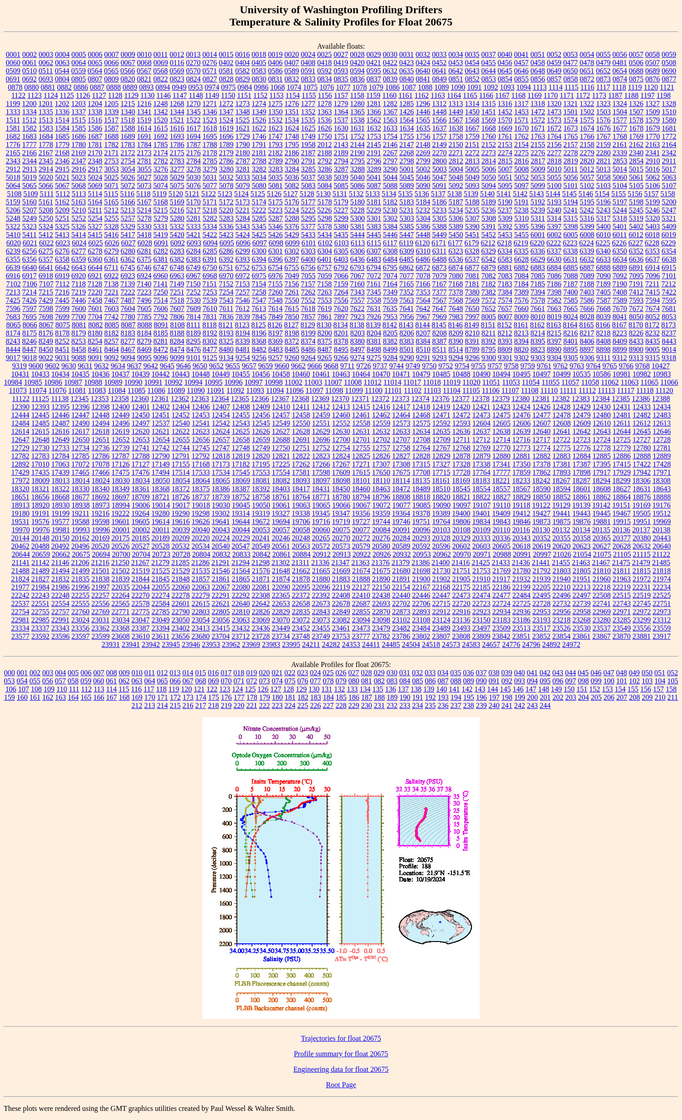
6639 (13, 267)
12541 (201, 423)
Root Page (341, 1085)
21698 (421, 571)
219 (226, 705)
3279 (210, 169)
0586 (275, 71)
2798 (407, 161)
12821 (281, 456)
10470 (381, 374)
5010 (554, 169)
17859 (522, 472)
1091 (474, 87)
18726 (181, 497)
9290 (407, 357)
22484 (522, 595)
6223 (570, 243)
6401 (325, 259)
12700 (341, 439)
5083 (308, 185)
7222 (128, 292)
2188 (325, 153)
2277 (554, 153)
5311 (538, 218)
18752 (241, 497)
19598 (101, 521)
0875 (636, 79)
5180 (357, 202)
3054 (128, 169)
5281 (193, 218)
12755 (361, 448)
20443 (662, 538)
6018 (652, 235)
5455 (521, 235)
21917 (501, 579)
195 (468, 697)
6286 (226, 251)
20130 (541, 530)
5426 (275, 235)
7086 (554, 276)
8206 (407, 333)
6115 (374, 243)
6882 (521, 267)
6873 (439, 267)
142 (467, 689)
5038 (325, 177)
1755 (407, 136)
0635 (406, 71)
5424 (243, 235)
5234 (455, 210)
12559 (381, 423)
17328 (461, 464)
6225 (602, 243)
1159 (373, 95)
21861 (221, 579)
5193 (554, 202)
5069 (95, 185)
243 (532, 705)
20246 (281, 538)
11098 (334, 390)
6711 (111, 267)
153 (607, 689)
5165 (111, 202)
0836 (357, 79)
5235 (472, 210)
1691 (144, 136)
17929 (622, 472)
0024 (308, 54)
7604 (128, 308)
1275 (275, 103)
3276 (161, 169)
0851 (456, 79)
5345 (259, 226)
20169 (101, 538)
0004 (62, 54)
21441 (541, 562)
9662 (298, 366)
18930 (60, 505)
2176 (193, 153)
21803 (562, 571)
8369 (275, 341)
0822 (161, 79)
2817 (538, 161)
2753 (111, 161)
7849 (275, 317)
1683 (29, 136)
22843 (321, 612)
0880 (31, 87)
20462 (20, 546)
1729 (243, 136)
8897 (586, 349)
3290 (390, 169)
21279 (160, 562)
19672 (261, 521)
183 (315, 697)
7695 (29, 317)
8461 (95, 349)
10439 (141, 374)
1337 (79, 112)
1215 (127, 103)
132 (339, 689)
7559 (390, 300)
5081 (275, 185)
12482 (642, 415)
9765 (609, 366)
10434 (60, 374)
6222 (553, 243)
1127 (99, 95)
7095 (636, 276)
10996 (233, 382)
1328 (668, 103)
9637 (134, 366)
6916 (13, 276)
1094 (523, 87)
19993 (81, 530)
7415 (653, 292)
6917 (29, 276)
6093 (194, 243)
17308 (401, 464)
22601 (181, 603)
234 (417, 705)
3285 (308, 169)
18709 (141, 497)
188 (379, 697)
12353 (100, 398)
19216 (100, 513)
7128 (94, 284)
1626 (325, 128)
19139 (581, 505)
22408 (341, 595)
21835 (81, 579)
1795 (292, 144)
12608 (562, 423)
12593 (461, 423)
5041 (374, 177)
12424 (521, 407)
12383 (581, 398)
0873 (603, 79)
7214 (29, 292)
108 (36, 689)
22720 (461, 603)
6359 (79, 259)
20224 (221, 538)
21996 (81, 587)
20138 (661, 530)
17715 (441, 472)
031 (404, 673)
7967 (423, 317)
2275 (521, 153)
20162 (81, 538)
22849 (341, 612)
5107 (669, 185)
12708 (421, 439)
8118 (209, 325)
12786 (101, 456)
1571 (521, 120)
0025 (324, 54)
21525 (161, 571)
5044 (390, 177)
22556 (101, 603)
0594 (357, 71)
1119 (635, 87)
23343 (60, 628)
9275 (374, 357)
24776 (511, 644)
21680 (401, 571)
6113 (358, 243)
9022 (46, 357)
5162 (62, 202)
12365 (240, 398)
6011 (620, 235)
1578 (636, 120)
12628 (301, 431)
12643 (602, 431)
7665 (570, 308)
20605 (501, 546)
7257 (243, 292)
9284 (390, 357)
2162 (636, 144)
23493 (461, 628)
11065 (649, 382)
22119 (341, 587)
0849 (439, 79)
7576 (521, 300)
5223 (275, 210)
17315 (421, 464)
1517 (111, 120)
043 (557, 673)
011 (149, 673)
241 (507, 705)
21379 (400, 562)
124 (237, 689)
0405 (258, 62)
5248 (13, 218)
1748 (292, 136)
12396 (81, 407)
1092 (490, 87)
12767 (441, 448)
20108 (461, 530)
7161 (373, 284)
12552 (341, 423)
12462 (381, 415)
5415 (95, 235)
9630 (69, 366)
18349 (121, 489)
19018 (201, 505)
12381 (541, 398)
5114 (95, 194)
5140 (487, 194)
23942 (151, 644)
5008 (521, 169)
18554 (481, 489)
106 (10, 689)
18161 (441, 480)
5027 (144, 177)
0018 (258, 54)
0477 (570, 62)
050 (646, 673)
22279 (201, 595)
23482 (401, 628)
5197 (620, 202)
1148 (196, 95)
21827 (40, 579)
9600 (36, 366)
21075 (602, 554)
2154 (521, 144)
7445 (62, 300)
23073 (321, 620)
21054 (582, 554)
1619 (226, 128)
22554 (60, 603)
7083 (505, 276)
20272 (361, 538)
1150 (228, 95)
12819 (241, 456)
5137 (438, 194)
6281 (144, 251)
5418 (144, 235)
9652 (216, 366)
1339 (111, 112)
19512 (661, 513)
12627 (281, 431)
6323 (455, 251)
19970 (20, 530)
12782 (20, 456)
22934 (501, 612)
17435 (40, 472)
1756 (423, 136)
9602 (52, 366)
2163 (653, 144)
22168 (441, 587)
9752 (445, 366)
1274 (258, 103)
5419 (161, 235)
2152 (489, 144)
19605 (141, 521)
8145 (439, 325)
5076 (193, 185)
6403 (341, 259)
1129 (131, 95)
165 (86, 697)
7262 (308, 292)
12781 (662, 448)
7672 (636, 308)
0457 (521, 62)
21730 (441, 571)
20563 (301, 546)
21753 (481, 571)
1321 (570, 103)
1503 (603, 112)
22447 (441, 595)
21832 (60, 579)
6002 (554, 235)
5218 (209, 210)
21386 (420, 562)
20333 (481, 538)
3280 (226, 169)
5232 (422, 210)
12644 (622, 431)
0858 (571, 79)
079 (341, 681)
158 (671, 689)
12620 (141, 431)
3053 (111, 169)
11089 (176, 390)
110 (61, 689)
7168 (455, 284)
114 (111, 689)
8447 (29, 349)
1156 (325, 95)
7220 (95, 292)
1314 (472, 103)
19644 (241, 521)
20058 (301, 530)
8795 (488, 349)
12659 (261, 439)
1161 (405, 95)
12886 (622, 456)
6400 (308, 259)
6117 (390, 243)
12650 (81, 439)
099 (596, 681)
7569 (472, 300)
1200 (29, 103)
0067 (128, 62)
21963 (622, 579)
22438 (381, 595)
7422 (669, 292)
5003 (439, 169)
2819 (571, 161)
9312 (619, 357)
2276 (538, 153)
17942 (642, 472)
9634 (118, 366)
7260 (275, 292)
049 (634, 673)
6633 (603, 259)
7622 (357, 308)
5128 (307, 194)
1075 (310, 87)
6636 (636, 259)
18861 (582, 497)
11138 (60, 398)
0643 (472, 71)
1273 (242, 103)
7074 (390, 276)
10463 (341, 374)
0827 (210, 79)
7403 (587, 292)
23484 (421, 628)
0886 (80, 87)
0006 (95, 54)
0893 (146, 87)
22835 (301, 612)
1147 (180, 95)
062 (124, 681)
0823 (177, 79)
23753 (341, 636)
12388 (661, 398)
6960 (161, 276)
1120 (651, 87)
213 (149, 705)
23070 (281, 620)
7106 (29, 284)
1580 (668, 120)
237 (456, 705)
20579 (361, 546)
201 (545, 697)
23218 (562, 620)
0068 (144, 62)
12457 (281, 415)
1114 (556, 87)
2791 (308, 161)
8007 (505, 317)
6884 (554, 267)
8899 (619, 349)
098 (583, 681)
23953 (211, 644)
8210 (472, 333)
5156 (635, 194)
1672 (554, 128)
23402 (181, 628)
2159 (603, 144)
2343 (13, 161)
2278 (571, 153)
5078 (226, 185)
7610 (210, 308)
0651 (586, 71)
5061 (636, 177)
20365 (602, 538)
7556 (341, 300)
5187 (456, 202)
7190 (619, 284)
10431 (20, 374)
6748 (176, 267)
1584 (62, 128)
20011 (160, 530)
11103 (432, 390)
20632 (642, 546)
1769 (636, 136)
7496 (144, 300)
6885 (570, 267)
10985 (33, 382)
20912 (322, 554)
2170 (95, 153)
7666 (586, 308)
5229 (373, 210)
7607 (177, 308)
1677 (620, 128)
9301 (505, 357)
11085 (136, 390)
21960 (602, 579)
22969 (602, 612)
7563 (407, 300)
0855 (521, 79)
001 (22, 673)
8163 (554, 325)
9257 (275, 357)
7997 (472, 317)
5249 (29, 218)
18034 (141, 480)
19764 (441, 521)
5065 (29, 185)
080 (354, 681)
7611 (226, 308)
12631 (361, 431)
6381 (161, 259)
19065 (321, 505)
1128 (115, 95)
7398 (554, 292)
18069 (241, 480)
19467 (621, 513)
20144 (20, 538)
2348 (95, 161)
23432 (241, 628)
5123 (225, 194)
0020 (291, 54)
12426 (541, 407)
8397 (554, 341)
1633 (390, 128)
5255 (111, 218)
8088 (144, 325)
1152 (260, 95)
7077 (407, 276)
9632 (101, 366)
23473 (361, 628)
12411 (301, 407)
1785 (161, 144)
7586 (587, 300)
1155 (309, 95)
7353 (423, 292)
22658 (301, 603)
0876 (653, 79)
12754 (341, 448)
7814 (193, 317)
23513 (522, 628)
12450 (141, 415)
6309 (407, 251)
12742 (161, 448)
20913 (342, 554)
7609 (193, 308)
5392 (505, 226)
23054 (201, 620)
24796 (531, 644)
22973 (662, 612)
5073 (144, 185)
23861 (581, 636)
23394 (161, 628)
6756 (308, 267)
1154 (293, 95)
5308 (489, 218)
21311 (300, 562)
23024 (81, 620)
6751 (226, 267)
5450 (456, 235)
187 (366, 697)
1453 (521, 112)
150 (569, 689)
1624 (292, 128)
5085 (341, 185)
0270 (193, 62)
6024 (79, 243)
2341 (653, 153)
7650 (472, 308)
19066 (341, 505)
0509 (13, 71)
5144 (553, 194)
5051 (505, 177)
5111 (47, 194)
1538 (357, 120)
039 (506, 673)
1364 (341, 112)
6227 (635, 243)
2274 (505, 153)
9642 (151, 366)
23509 (501, 628)
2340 (636, 153)
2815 (505, 161)
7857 (308, 317)
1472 (538, 112)
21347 (340, 562)
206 (609, 697)
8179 (79, 333)
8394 (521, 341)
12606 (522, 423)
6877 (472, 267)
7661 (537, 308)
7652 (488, 308)
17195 (261, 464)
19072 (381, 505)
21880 (321, 579)
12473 (481, 415)
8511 (439, 349)
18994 (121, 505)
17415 (622, 464)
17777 (501, 472)
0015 (226, 54)
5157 (651, 194)
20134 (581, 530)
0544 (62, 71)
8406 (587, 341)
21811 (622, 571)
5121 (192, 194)
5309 (505, 218)
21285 (180, 562)
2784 (193, 161)
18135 (421, 480)
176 (226, 697)
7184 (521, 284)
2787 (243, 161)
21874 (281, 579)
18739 (221, 497)
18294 (601, 480)
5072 (128, 185)
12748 (241, 448)
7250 (161, 292)
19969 (662, 521)
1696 (226, 136)
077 (315, 681)
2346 (62, 161)
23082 (341, 620)
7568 (456, 300)
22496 (562, 595)
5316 (586, 218)
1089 (441, 87)
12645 (642, 431)
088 (456, 681)
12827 (401, 456)
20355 (562, 538)
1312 (439, 103)
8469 (144, 349)
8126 (275, 325)
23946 (191, 644)
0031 (406, 54)
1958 (308, 144)
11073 (17, 390)
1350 (275, 112)
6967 (193, 276)
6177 (455, 243)
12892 (20, 464)
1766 (587, 136)
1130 (147, 95)
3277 (177, 169)
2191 (374, 153)
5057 (587, 177)
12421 (481, 407)
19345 (321, 513)
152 (594, 689)
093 (519, 681)
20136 (621, 530)
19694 (281, 521)
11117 (625, 390)
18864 (622, 497)
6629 (538, 259)
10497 (542, 374)
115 (123, 689)
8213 (521, 333)
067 (188, 681)
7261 (292, 292)
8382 (390, 341)
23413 (201, 628)
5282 (210, 218)
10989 (113, 382)
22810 (241, 612)
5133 (372, 194)
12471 (441, 415)
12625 (241, 431)
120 (186, 689)
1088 (425, 87)
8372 (292, 341)
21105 (622, 554)
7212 (668, 284)
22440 (401, 595)
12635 (441, 431)
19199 (60, 513)
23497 (481, 628)
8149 (472, 325)
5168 (161, 202)
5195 (587, 202)
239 (481, 705)
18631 (642, 489)
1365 (357, 112)
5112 (63, 194)
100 (609, 681)
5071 (111, 185)
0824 (193, 79)
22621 (221, 603)
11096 (294, 390)
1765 (571, 136)
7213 (13, 292)
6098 (276, 243)
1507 (636, 112)
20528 (161, 546)
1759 (472, 136)
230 (366, 705)
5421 (193, 235)
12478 (562, 415)
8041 (620, 317)
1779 (62, 144)
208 (634, 697)
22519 (642, 595)
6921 (95, 276)
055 (35, 681)
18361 (141, 489)
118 (161, 689)
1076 (326, 87)
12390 (20, 407)
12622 (181, 431)
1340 (128, 112)
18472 (401, 489)
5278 (144, 218)
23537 (602, 628)
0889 (130, 87)
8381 (374, 341)
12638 (501, 431)
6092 (177, 243)
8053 (669, 317)
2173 (144, 153)
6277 (79, 251)
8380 (357, 341)
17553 (261, 472)
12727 (641, 439)
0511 (46, 71)
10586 (602, 374)
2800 (439, 161)
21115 (642, 554)
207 (621, 697)
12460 (341, 415)
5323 (29, 226)
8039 (603, 317)
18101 (361, 480)
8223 (619, 333)
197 (494, 697)
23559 (662, 628)
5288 (292, 218)
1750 (325, 136)
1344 (177, 112)
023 (302, 673)
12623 (201, 431)
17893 (562, 472)
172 (175, 697)
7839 (243, 317)
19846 (522, 521)
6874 (455, 267)
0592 (324, 71)
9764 (593, 366)
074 (277, 681)
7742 (111, 317)
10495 (522, 374)
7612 (242, 308)
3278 (193, 169)
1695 (210, 136)
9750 (429, 366)
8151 (488, 325)
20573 (341, 546)
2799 (423, 161)
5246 (652, 210)
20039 (181, 530)
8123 (242, 325)
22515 (622, 595)
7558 (374, 300)
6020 (13, 243)
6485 (407, 259)
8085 (111, 325)
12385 (621, 398)
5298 (325, 218)
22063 (201, 587)
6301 (275, 251)
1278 (324, 103)
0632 (390, 71)
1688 (111, 136)
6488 (439, 259)
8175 (29, 333)
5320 (652, 218)
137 (403, 689)
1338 (95, 112)
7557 (357, 300)
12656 (201, 439)
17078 (101, 464)
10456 (261, 374)
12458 (301, 415)
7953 (390, 317)
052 (672, 673)
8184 (144, 333)
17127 (141, 464)
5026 (128, 177)
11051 (491, 382)
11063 (629, 382)
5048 (456, 177)
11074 (37, 390)
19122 (541, 505)
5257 (128, 218)
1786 (177, 144)
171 (162, 697)
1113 (540, 87)
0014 (209, 54)
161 (35, 697)
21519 (141, 571)
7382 (489, 292)
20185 (141, 538)
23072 (301, 620)
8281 (161, 341)
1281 (373, 103)
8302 (210, 341)
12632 (381, 431)
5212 (111, 210)
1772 (669, 136)
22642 (261, 603)
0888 (113, 87)
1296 (422, 103)
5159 (13, 202)
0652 (603, 71)
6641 (46, 267)
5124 (241, 194)
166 (98, 697)
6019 (668, 235)
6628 (521, 259)
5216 (176, 210)
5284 (243, 218)
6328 (472, 251)
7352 (407, 292)
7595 (669, 300)
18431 (321, 489)
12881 (522, 456)
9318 (668, 357)
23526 (562, 628)
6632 (587, 259)
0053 (570, 54)
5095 (505, 185)
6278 (95, 251)
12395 (60, 407)
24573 (451, 644)
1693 (177, 136)
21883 (341, 579)
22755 (40, 612)
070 (226, 681)
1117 (603, 87)
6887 (586, 267)
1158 (357, 95)
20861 (281, 554)
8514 (455, 349)
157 (658, 689)
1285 (406, 103)
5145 (569, 194)
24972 (571, 644)
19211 (80, 513)
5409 (669, 226)
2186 (292, 153)
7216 (62, 292)
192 (430, 697)
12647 (20, 439)
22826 (261, 612)
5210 (79, 210)
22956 (562, 612)
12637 (481, 431)
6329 (488, 251)
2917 (95, 169)
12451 (161, 415)
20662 (61, 554)
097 (570, 681)
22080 (241, 587)
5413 (62, 235)
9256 (259, 357)
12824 (341, 456)
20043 (221, 530)
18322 (60, 489)
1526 (258, 120)
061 (111, 681)
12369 (320, 398)
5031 (210, 177)
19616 (181, 521)
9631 (85, 366)
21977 (20, 587)
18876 (642, 497)
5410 (13, 235)
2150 (456, 144)
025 (328, 673)
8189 (193, 333)
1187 (615, 95)
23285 (622, 620)
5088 (390, 185)
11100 (374, 390)
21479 (641, 562)
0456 (504, 62)
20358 (582, 538)
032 (417, 673)
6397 (292, 259)
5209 (62, 210)
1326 (636, 103)
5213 (127, 210)
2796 (374, 161)
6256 (29, 251)
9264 (308, 357)
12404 (181, 407)
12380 (521, 398)
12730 (40, 448)
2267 (390, 153)
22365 (281, 595)
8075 (62, 325)
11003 (313, 382)
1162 (422, 95)
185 (341, 697)
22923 (481, 612)
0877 (669, 79)
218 (213, 705)
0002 (29, 54)
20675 (81, 554)
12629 (321, 431)
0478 (586, 62)
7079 (439, 276)
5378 (325, 226)
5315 (570, 218)
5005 (472, 169)
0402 (226, 62)
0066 (111, 62)
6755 (291, 267)
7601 (95, 308)
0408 (308, 62)
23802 (421, 636)
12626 (261, 431)
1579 (652, 120)
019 (251, 673)
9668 (331, 366)
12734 (81, 448)
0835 (341, 79)
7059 (325, 276)
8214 (537, 333)
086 (430, 681)
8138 (357, 325)
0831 (275, 79)
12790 (161, 456)
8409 (620, 341)
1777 (29, 144)
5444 (357, 235)
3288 (357, 169)
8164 (570, 325)
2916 (79, 169)
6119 (406, 243)
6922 (111, 276)
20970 (462, 554)
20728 (181, 554)
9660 (282, 366)
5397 (554, 226)
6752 (242, 267)
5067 (62, 185)
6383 (193, 259)
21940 (562, 579)
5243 (603, 210)
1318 (537, 103)
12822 (301, 456)
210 (660, 697)
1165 (470, 95)
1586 (95, 128)
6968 (210, 276)
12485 (40, 423)
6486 (423, 259)
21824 (20, 579)
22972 (642, 612)
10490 (481, 374)
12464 (401, 415)
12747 (221, 448)
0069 (161, 62)
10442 (161, 374)
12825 (361, 456)
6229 (668, 243)
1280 (357, 103)
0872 (587, 79)
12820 (261, 456)
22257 (101, 595)
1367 (390, 112)
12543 (241, 423)
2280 (603, 153)
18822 (481, 497)
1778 (46, 144)
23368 (121, 628)
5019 (29, 177)
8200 (325, 333)
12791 (181, 456)
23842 (501, 636)
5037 (308, 177)
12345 (80, 398)
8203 (357, 333)
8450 (46, 349)
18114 (401, 480)
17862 (542, 472)
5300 (357, 218)
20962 (442, 554)
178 (251, 697)
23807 (441, 636)
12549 (281, 423)
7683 (13, 317)
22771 (121, 612)
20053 (261, 530)
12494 (101, 423)
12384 (601, 398)
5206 (13, 210)
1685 (62, 136)
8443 (669, 341)
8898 (603, 349)
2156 (554, 144)
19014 (161, 505)
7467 (111, 300)
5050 (489, 177)
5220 (226, 210)
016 (213, 673)
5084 (325, 185)
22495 (542, 595)
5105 (636, 185)
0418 (324, 62)
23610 (141, 636)
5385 (407, 226)
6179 (471, 243)
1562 (373, 120)
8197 (275, 333)
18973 (101, 505)
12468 (421, 415)
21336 (320, 562)
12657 (221, 439)
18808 (401, 497)
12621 (161, 431)
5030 (193, 177)
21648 (281, 571)
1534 (291, 120)
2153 (505, 144)
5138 (454, 194)
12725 (621, 439)
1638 (456, 128)
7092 (620, 276)
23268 (582, 620)
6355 (13, 259)
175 (213, 697)
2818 (554, 161)
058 (73, 681)
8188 (177, 333)
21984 (40, 587)
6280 (128, 251)
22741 (602, 603)
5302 (390, 218)
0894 (162, 87)
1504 (620, 112)
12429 (581, 407)
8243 (13, 341)
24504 (411, 644)
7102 (13, 284)
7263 (325, 292)
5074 (161, 185)
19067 (361, 505)
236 (443, 705)
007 (98, 673)
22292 (241, 595)
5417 (128, 235)
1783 (128, 144)
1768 (620, 136)
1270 (193, 103)
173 (188, 697)
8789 (472, 349)
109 (49, 689)
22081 (261, 587)
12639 (522, 431)
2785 (210, 161)
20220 (201, 538)
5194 (571, 202)
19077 (401, 505)
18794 (361, 497)
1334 (29, 112)
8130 (324, 325)
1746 (259, 136)
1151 (244, 95)
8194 (243, 333)
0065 (95, 62)
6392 (226, 259)
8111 (193, 325)
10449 (221, 374)
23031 (101, 620)
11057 (570, 382)
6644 (95, 267)
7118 (79, 284)
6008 (587, 235)
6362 (128, 259)
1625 (308, 128)
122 (211, 689)
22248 (60, 595)
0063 (62, 62)
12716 (521, 439)
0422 (390, 62)
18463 (381, 489)
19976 (40, 530)
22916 (461, 612)
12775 (562, 448)
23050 (181, 620)
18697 (121, 497)
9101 (193, 357)
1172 (583, 95)
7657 (504, 308)
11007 (333, 382)
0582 (242, 71)
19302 (220, 513)
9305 (571, 357)
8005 (489, 317)
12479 (582, 415)
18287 (581, 480)
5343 (243, 226)
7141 (160, 284)
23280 (602, 620)
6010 (603, 235)
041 (532, 673)
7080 (456, 276)
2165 (13, 153)
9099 (177, 357)
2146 (390, 144)
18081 (261, 480)
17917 (602, 472)
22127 (361, 587)
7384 (505, 292)
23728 (260, 636)
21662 (301, 571)
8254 (95, 341)
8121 (226, 325)
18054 (181, 480)
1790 (243, 144)
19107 (481, 505)
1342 (161, 112)
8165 (586, 325)
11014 (392, 382)
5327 (95, 226)
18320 (20, 489)
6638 (669, 259)
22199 (521, 587)
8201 (341, 333)
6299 (243, 251)
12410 (281, 407)
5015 (636, 169)
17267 (341, 464)
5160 (29, 202)
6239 (13, 251)
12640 (542, 431)
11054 (530, 382)
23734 (281, 636)
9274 (357, 357)
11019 (452, 382)
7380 (472, 292)
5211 (95, 210)
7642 (422, 308)
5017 (668, 169)
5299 (341, 218)
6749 (193, 267)
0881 (48, 87)
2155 (538, 144)
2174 (161, 153)
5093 (472, 185)
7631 (373, 308)
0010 (144, 54)
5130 (323, 194)
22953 (542, 612)
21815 (641, 571)
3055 (144, 169)
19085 (421, 505)
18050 (161, 480)
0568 (160, 71)
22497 (582, 595)
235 (430, 705)
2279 (587, 153)
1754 (390, 136)
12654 (161, 439)
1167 (502, 95)
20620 (562, 546)
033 (430, 673)
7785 (144, 317)
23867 (601, 636)
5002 (423, 169)
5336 (226, 226)
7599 (62, 308)
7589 (620, 300)
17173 (221, 464)
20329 (461, 538)
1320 (554, 103)
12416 (381, 407)
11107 (510, 390)
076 (302, 681)
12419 (441, 407)
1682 (13, 136)
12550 (301, 423)
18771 (321, 497)
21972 (642, 579)
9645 (167, 366)
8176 (46, 333)
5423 (226, 235)
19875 (562, 521)
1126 (83, 95)
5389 (456, 226)
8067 (46, 325)
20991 (522, 554)
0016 (242, 54)
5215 (160, 210)
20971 (482, 554)
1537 (340, 120)
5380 (341, 226)
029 (379, 673)
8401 (571, 341)
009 (124, 673)
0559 (78, 71)
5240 (554, 210)
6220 (537, 243)
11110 (549, 390)
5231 (406, 210)
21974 (662, 579)
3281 (243, 169)
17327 (441, 464)
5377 (308, 226)
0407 (291, 62)
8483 (275, 349)
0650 (570, 71)
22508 (602, 595)
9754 (462, 366)
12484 (20, 423)
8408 (603, 341)
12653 (141, 439)
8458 (79, 349)
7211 (652, 284)
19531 (20, 521)
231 (379, 705)
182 (302, 697)
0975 (228, 87)
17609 (341, 472)
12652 (121, 439)
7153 (242, 284)
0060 (13, 62)
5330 (144, 226)
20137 (641, 530)
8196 (259, 333)
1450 (472, 112)
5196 (603, 202)
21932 (522, 579)
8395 (538, 341)
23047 (141, 620)
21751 (461, 571)
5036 (292, 177)
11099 (354, 390)
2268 (407, 153)
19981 (60, 530)
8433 (636, 341)
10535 (582, 374)
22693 (381, 603)
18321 (40, 489)
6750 (209, 267)
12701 (361, 439)
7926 (374, 317)
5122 (208, 194)
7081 (472, 276)
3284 (292, 169)
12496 (121, 423)
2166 (29, 153)
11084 (116, 390)
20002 (141, 530)
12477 (542, 415)
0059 (668, 54)
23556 (642, 628)
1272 (226, 103)
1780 (79, 144)
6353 (652, 251)
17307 (381, 464)
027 (353, 673)
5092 (456, 185)
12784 (60, 456)
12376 (440, 398)
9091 (95, 357)
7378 (456, 292)
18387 (241, 489)
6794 (373, 267)
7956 (407, 317)
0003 (46, 54)
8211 (489, 333)
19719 (341, 521)
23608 (121, 636)
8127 (291, 325)
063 (137, 681)
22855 (361, 612)
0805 (79, 79)
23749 (321, 636)
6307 (374, 251)
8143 (406, 325)
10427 (660, 366)
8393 (505, 341)
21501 (101, 571)
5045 (407, 177)
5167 (144, 202)
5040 (357, 177)
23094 (361, 620)
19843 (501, 521)
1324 (619, 103)
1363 (325, 112)
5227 (340, 210)
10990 (133, 382)
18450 (341, 489)
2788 (259, 161)
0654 (619, 71)
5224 (291, 210)
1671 (538, 128)
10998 (273, 382)
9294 (456, 357)
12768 (461, 448)
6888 (603, 267)
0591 (308, 71)
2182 (275, 153)
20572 (321, 546)
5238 (521, 210)
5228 (357, 210)
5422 (210, 235)
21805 (582, 571)
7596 (13, 308)
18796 (381, 497)
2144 (357, 144)
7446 (79, 300)
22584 (161, 603)
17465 (81, 472)
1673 (571, 128)
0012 (176, 54)
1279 (340, 103)
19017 (181, 505)
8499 (390, 349)
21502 (121, 571)
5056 (571, 177)
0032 (422, 54)
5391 (489, 226)
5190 (505, 202)
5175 (275, 202)
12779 (622, 448)
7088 (571, 276)
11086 (156, 390)
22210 (561, 587)
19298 (200, 513)
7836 (226, 317)
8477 (210, 349)
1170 (551, 95)
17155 (181, 464)
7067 (357, 276)
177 (239, 697)
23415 (221, 628)
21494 (60, 571)
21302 (281, 562)
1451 (489, 112)
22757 (60, 612)
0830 (259, 79)
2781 (144, 161)
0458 (537, 62)
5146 (586, 194)
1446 (423, 112)
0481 (619, 62)
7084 (521, 276)
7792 (161, 317)
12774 (542, 448)
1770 (653, 136)
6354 (668, 251)
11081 (77, 390)
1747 (275, 136)
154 (620, 689)
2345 (46, 161)
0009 (128, 54)
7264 (341, 292)
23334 (20, 628)
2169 (79, 153)
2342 (669, 153)
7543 (226, 300)
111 (74, 689)
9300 (489, 357)
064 (149, 681)
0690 (668, 71)
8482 (259, 349)
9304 (554, 357)
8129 (308, 325)
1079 (376, 87)
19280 (160, 513)
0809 (111, 79)
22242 (20, 595)
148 (543, 689)
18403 (281, 489)
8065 (13, 325)
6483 (374, 259)
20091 (401, 530)
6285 (210, 251)
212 (137, 705)
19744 (381, 521)
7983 (456, 317)
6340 (603, 251)
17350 (522, 464)
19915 (622, 521)
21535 (201, 571)
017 (225, 673)
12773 (522, 448)
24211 (311, 644)
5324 (46, 226)
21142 (40, 562)
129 (301, 689)
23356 (81, 628)
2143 (341, 144)
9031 (62, 357)
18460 (361, 489)
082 (379, 681)
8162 (537, 325)
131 (326, 689)
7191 (636, 284)
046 (595, 673)
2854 (636, 161)
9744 (396, 366)
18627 (622, 489)
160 (22, 697)
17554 (281, 472)
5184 (423, 202)
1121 (667, 87)
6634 (620, 259)
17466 (101, 472)
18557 (501, 489)
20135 (601, 530)
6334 (504, 251)
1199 (13, 103)
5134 (389, 194)
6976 (275, 276)
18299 (621, 480)
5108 (14, 194)
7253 (210, 292)
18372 (181, 489)
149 (556, 689)
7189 (603, 284)
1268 (176, 103)
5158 (668, 194)
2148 (423, 144)
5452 (489, 235)
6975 (259, 276)
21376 (380, 562)
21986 (60, 587)
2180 (243, 153)
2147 (407, 144)
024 (315, 673)
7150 (193, 284)
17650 (381, 472)
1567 (455, 120)
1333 (13, 112)
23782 (381, 636)
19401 (481, 513)
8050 (636, 317)
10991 (153, 382)
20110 (501, 530)
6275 (46, 251)
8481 (243, 349)
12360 (140, 398)
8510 (423, 349)
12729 (20, 448)
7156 (291, 284)
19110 (501, 505)
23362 (101, 628)
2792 (325, 161)
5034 (259, 177)
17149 (161, 464)
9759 (527, 366)
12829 (441, 456)
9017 (13, 357)
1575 (586, 120)
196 (481, 697)
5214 (144, 210)
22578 (141, 603)
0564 (94, 71)
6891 (636, 267)
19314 (240, 513)
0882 (64, 87)
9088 (79, 357)
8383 (407, 341)
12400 (121, 407)
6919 (62, 276)
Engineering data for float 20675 (341, 1069)
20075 (341, 530)
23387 (141, 628)
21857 (201, 579)
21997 (101, 587)
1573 (554, 120)
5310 (521, 218)
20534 (201, 546)
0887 (97, 87)
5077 (210, 185)
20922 (362, 554)
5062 (653, 177)
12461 (361, 415)
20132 (561, 530)
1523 (209, 120)
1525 (242, 120)
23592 (40, 636)
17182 (241, 464)
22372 (301, 595)
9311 (603, 357)
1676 (603, 128)
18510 (441, 489)
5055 (554, 177)
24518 (431, 644)
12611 (622, 423)
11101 (393, 390)
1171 (566, 95)
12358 (120, 398)
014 (187, 673)
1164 (454, 95)
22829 (281, 612)
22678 (341, 603)
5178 (325, 202)
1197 (648, 95)
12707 (401, 439)
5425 (259, 235)
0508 (668, 62)
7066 (341, 276)
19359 (381, 513)
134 (364, 689)
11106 (491, 390)
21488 (20, 571)
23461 (341, 628)
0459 (554, 62)
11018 (432, 382)
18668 (60, 497)
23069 (261, 620)
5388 (439, 226)
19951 (642, 521)
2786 (226, 161)
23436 (261, 628)
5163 (79, 202)
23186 (522, 620)
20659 (41, 554)
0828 (226, 79)
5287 (275, 218)
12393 (40, 407)
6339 (586, 251)
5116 (127, 194)
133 (352, 689)
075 (290, 681)
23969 (251, 644)
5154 (602, 194)
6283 (177, 251)
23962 (231, 644)
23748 (301, 636)
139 (428, 689)
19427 (541, 513)
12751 (301, 448)
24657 (491, 644)
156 (645, 689)
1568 (472, 120)
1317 (521, 103)
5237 (504, 210)
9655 (233, 366)
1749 (308, 136)
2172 (128, 153)
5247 (668, 210)
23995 (291, 644)
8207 (423, 333)
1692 (161, 136)
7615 (291, 308)
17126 (121, 464)
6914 (652, 267)
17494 (161, 472)
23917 (661, 636)
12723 (581, 439)
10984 (13, 382)
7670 (619, 308)
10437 (121, 374)
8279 (144, 341)
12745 (201, 448)
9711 (347, 366)
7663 (554, 308)
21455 (561, 562)
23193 (542, 620)
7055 (308, 276)
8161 (521, 325)
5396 (538, 226)
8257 (111, 341)
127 (275, 689)
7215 (46, 292)
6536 (456, 259)
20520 (101, 546)
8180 (95, 333)
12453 (201, 415)
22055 (161, 587)
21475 (621, 562)
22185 (481, 587)
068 (200, 681)
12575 (421, 423)
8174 (13, 333)
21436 (521, 562)
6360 (95, 259)
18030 (121, 480)
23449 (281, 628)
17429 (20, 472)
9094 (128, 357)
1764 (554, 136)
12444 (20, 415)
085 (417, 681)
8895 (570, 349)
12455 (241, 415)
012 (162, 673)
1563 (390, 120)
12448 (101, 415)
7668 (603, 308)
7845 (259, 317)
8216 (570, 333)
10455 (241, 374)
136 (390, 689)
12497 (141, 423)
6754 (275, 267)
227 (328, 705)
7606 (161, 308)
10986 (53, 382)
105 (672, 681)
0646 (521, 71)
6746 (144, 267)
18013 (60, 480)
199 (519, 697)
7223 (144, 292)
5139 (471, 194)
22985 (40, 620)
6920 (79, 276)
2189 (341, 153)
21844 (141, 579)
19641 (221, 521)
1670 (521, 128)
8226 (636, 333)
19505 (641, 513)
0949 (179, 87)
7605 (144, 308)
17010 (40, 464)
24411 (371, 644)
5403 (653, 226)
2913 (29, 169)
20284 (401, 538)
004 (60, 673)
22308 (261, 595)
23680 (200, 636)
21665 (321, 571)
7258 (259, 292)
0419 (340, 62)
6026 (112, 243)
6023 (63, 243)
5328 (111, 226)
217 (200, 705)
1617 (193, 128)
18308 (661, 480)
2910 (653, 161)
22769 (101, 612)
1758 (456, 136)
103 (647, 681)
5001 (407, 169)
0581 (226, 71)
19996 (101, 530)
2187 (308, 153)
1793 (275, 144)
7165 (406, 284)
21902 (441, 579)
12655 (181, 439)
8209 (456, 333)
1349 (259, 112)
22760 (81, 612)
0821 (144, 79)
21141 (21, 562)
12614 (20, 431)
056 (47, 681)
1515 (78, 120)
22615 (201, 603)
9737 (380, 366)
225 (302, 705)
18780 (341, 497)
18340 (101, 489)
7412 (636, 292)
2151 (472, 144)
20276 (381, 538)
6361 (111, 259)
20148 (40, 538)
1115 (571, 87)
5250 (46, 218)
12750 (281, 448)
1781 (95, 144)
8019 (554, 317)
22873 (401, 612)
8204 (374, 333)
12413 (341, 407)
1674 (587, 128)
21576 (261, 571)
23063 (241, 620)
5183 (407, 202)
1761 (505, 136)
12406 (201, 407)
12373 (400, 398)
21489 (40, 571)
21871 (261, 579)
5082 (292, 185)
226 (315, 705)
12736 (101, 448)
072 (251, 681)
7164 (390, 284)
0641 (439, 71)
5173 (243, 202)
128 (288, 689)
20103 (441, 530)
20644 (21, 554)
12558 (361, 423)
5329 (128, 226)
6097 (259, 243)
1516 (94, 120)
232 (392, 705)
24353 (351, 644)
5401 (620, 226)
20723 (161, 554)
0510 (29, 71)
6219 (520, 243)
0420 (357, 62)
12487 (60, 423)
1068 (277, 87)
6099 (292, 243)
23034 (121, 620)
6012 (636, 235)
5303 (407, 218)
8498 (374, 349)
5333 (193, 226)
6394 (259, 259)
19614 (161, 521)
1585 (79, 128)
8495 (341, 349)
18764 (301, 497)
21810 (602, 571)
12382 (561, 398)
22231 (641, 587)
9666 (315, 366)
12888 (642, 456)
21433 (501, 562)
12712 (481, 439)
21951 (582, 579)
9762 (560, 366)
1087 (408, 87)
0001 (13, 54)
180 (277, 697)
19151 (621, 505)
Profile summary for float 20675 (341, 1054)
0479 (603, 62)
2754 (128, 161)
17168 (201, 464)
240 (494, 705)
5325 (62, 226)
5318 (619, 218)
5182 (390, 202)
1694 (193, 136)
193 (443, 697)
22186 (501, 587)
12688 (281, 439)
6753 (258, 267)
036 (468, 673)
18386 (221, 489)
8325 (226, 341)
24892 (551, 644)
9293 (439, 357)
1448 (439, 112)
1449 (456, 112)
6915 (668, 267)
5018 (13, 177)
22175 (461, 587)
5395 (521, 226)
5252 (79, 218)
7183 (504, 284)
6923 (128, 276)
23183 (501, 620)
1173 (599, 95)
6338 (570, 251)
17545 (241, 472)
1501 (571, 112)
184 (328, 697)
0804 (62, 79)
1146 (163, 95)
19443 (581, 513)
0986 (261, 87)
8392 (489, 341)
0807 (95, 79)
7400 (571, 292)
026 (340, 673)
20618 (522, 546)
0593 (340, 71)
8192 (210, 333)
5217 (193, 210)
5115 (111, 194)
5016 (652, 169)
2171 (111, 153)
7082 (489, 276)
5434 (325, 235)
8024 (571, 317)
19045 (241, 505)
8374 (308, 341)
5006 (489, 169)
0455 (488, 62)
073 (264, 681)
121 (199, 689)
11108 (529, 390)
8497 (357, 349)
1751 (341, 136)
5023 (79, 177)
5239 (537, 210)
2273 (489, 153)
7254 (226, 292)
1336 (62, 112)
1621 (243, 128)
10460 (301, 374)
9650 (200, 366)
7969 (439, 317)
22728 (542, 603)
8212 (504, 333)
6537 (472, 259)
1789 (226, 144)
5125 (258, 194)
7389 (521, 292)
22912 (441, 612)
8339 (243, 341)
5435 (341, 235)
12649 (60, 439)
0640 (422, 71)
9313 (636, 357)
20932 (402, 554)
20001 (121, 530)
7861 (325, 317)
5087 (374, 185)
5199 (653, 202)
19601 (121, 521)
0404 (242, 62)
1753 (374, 136)
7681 (668, 308)
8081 (79, 325)
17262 (301, 464)
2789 (275, 161)
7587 (603, 300)
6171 (438, 243)
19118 (521, 505)
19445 (601, 513)
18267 (561, 480)
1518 (127, 120)
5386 (423, 226)
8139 (373, 325)
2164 (669, 144)
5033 (243, 177)
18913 (20, 505)
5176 (292, 202)
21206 (80, 562)
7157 (308, 284)
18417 (301, 489)
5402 (636, 226)
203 (570, 697)
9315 (652, 357)
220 (239, 705)
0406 (275, 62)
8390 (456, 341)
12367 (280, 398)
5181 (374, 202)
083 (392, 681)
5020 (46, 177)
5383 (374, 226)
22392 (321, 595)
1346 (210, 112)
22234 (661, 587)
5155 (618, 194)
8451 (62, 349)
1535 (308, 120)
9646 (183, 366)
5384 (390, 226)
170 (149, 697)
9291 (423, 357)
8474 (177, 349)
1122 (18, 95)
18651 (20, 497)
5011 (571, 169)
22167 (421, 587)
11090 (196, 390)
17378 (542, 464)
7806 (177, 317)
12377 (460, 398)
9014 (668, 349)
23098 (381, 620)
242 (519, 705)
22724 (501, 603)
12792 (201, 456)
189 (392, 697)
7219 (79, 292)
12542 (221, 423)
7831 (210, 317)
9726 (363, 366)
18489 (421, 489)
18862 (602, 497)
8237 (668, 333)
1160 (389, 95)
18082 (281, 480)
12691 (301, 439)
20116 (521, 530)
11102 (412, 390)
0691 (13, 79)
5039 (341, 177)
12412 (321, 407)
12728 (661, 439)
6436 (357, 259)
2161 (620, 144)
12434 (661, 407)
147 (530, 689)
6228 (652, 243)
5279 (161, 218)
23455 (321, 628)
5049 (472, 177)
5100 (554, 185)
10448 (201, 374)
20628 (622, 546)
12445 (40, 415)
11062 (610, 382)
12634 (421, 431)
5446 (390, 235)
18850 (542, 497)
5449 (439, 235)
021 (277, 673)
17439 (60, 472)
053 (9, 681)
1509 (653, 112)
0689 (652, 71)
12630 (341, 431)
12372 (380, 398)
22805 (221, 612)
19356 (361, 513)
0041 (521, 54)
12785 (81, 456)
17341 (501, 464)
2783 (177, 161)
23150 (481, 620)
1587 (111, 128)
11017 (412, 382)
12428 (561, 407)
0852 (472, 79)
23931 (111, 644)
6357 (46, 259)
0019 (275, 54)
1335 (46, 112)
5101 (571, 185)
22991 (60, 620)
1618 (210, 128)
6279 (111, 251)
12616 (60, 431)
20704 (141, 554)
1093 (507, 87)
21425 (481, 562)
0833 (308, 79)
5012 (586, 169)
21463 (581, 562)
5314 (554, 218)
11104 (452, 390)
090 (481, 681)
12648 (40, 439)
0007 (111, 54)
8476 (193, 349)
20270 (341, 538)
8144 (422, 325)
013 (174, 673)
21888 (361, 579)
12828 (421, 456)
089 (468, 681)
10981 (622, 374)
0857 (554, 79)
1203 (78, 103)
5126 (274, 194)
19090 (441, 505)
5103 (603, 185)
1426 (407, 112)
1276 (291, 103)
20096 (421, 530)
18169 (461, 480)
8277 (128, 341)
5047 (439, 177)
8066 (29, 325)
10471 (401, 374)
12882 (542, 456)
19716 (321, 521)
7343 (357, 292)
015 (200, 673)
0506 (636, 62)
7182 (488, 284)
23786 (401, 636)
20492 (60, 546)
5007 (505, 169)
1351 (292, 112)
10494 (501, 374)
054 (22, 681)
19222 (120, 513)
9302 (521, 357)
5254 (95, 218)
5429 (292, 235)
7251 (177, 292)
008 (111, 673)
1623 (275, 128)
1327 (652, 103)
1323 (603, 103)
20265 (321, 538)
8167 (619, 325)
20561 (281, 546)
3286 (325, 169)
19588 (81, 521)
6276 (62, 251)
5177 (308, 202)
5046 (423, 177)
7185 (537, 284)
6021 (30, 243)
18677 (81, 497)
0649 (554, 71)
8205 (390, 333)
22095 (301, 587)
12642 (582, 431)
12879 (481, 456)
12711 (461, 439)
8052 (653, 317)
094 (532, 681)
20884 (301, 554)
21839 (121, 579)
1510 (669, 112)
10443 (181, 374)
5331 (161, 226)
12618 (101, 431)
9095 (144, 357)
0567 (144, 71)
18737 (201, 497)
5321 (668, 218)
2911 (669, 161)
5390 (472, 226)
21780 (522, 571)
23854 (561, 636)
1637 (439, 128)
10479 (421, 374)
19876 (582, 521)
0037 (488, 54)
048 (621, 673)
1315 (488, 103)
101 (621, 681)
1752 (357, 136)
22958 (582, 612)
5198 (636, 202)
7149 (176, 284)
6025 (95, 243)
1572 (537, 120)
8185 (161, 333)
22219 (621, 587)
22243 (40, 595)
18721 (161, 497)
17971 (662, 472)
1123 (34, 95)
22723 (481, 603)
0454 (472, 62)
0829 (243, 79)
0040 (504, 54)
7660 (521, 308)
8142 (390, 325)
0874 (620, 79)
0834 (325, 79)
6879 (488, 267)
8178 (62, 333)
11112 (587, 390)
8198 (292, 333)
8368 (259, 341)
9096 (161, 357)
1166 (486, 95)
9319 (19, 366)
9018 (29, 357)
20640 (662, 546)
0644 (488, 71)
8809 (504, 349)
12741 (141, 448)
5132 (356, 194)
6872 (422, 267)
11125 (40, 398)
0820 (128, 79)
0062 (46, 62)
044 (570, 673)
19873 (542, 521)
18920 (40, 505)
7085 (538, 276)
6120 (422, 243)
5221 (242, 210)
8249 (46, 341)
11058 (590, 382)
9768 (642, 366)
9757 (494, 366)
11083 (97, 390)
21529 (181, 571)
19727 (361, 521)
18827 (501, 497)
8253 (79, 341)
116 (136, 689)
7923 (357, 317)
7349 (390, 292)
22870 (381, 612)
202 (558, 697)
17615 (361, 472)
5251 (62, 218)
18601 (582, 489)
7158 (324, 284)
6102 (325, 243)
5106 (653, 185)
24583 (471, 644)
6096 (243, 243)
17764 (481, 472)
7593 (636, 300)
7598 (46, 308)
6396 (275, 259)
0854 (505, 79)
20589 (401, 546)
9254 (243, 357)
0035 (472, 54)
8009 (521, 317)
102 (634, 681)
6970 (226, 276)
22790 (181, 612)
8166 (603, 325)
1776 (13, 144)
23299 (642, 620)
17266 (321, 464)
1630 (341, 128)
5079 (243, 185)
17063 (60, 464)
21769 (501, 571)
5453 (505, 235)
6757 (324, 267)
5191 (521, 202)
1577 (619, 120)
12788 (141, 456)
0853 (489, 79)
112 (86, 689)
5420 (177, 235)
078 (328, 681)
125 (250, 689)
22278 (181, 595)
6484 (390, 259)
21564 (241, 571)
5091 (439, 185)
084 (405, 681)
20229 (241, 538)
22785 (161, 612)
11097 (314, 390)
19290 (180, 513)
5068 (79, 185)
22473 (461, 595)
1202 (62, 103)
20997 (542, 554)
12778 (602, 448)
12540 (181, 423)
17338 (481, 464)
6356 (29, 259)
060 (98, 681)
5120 (176, 194)
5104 (620, 185)
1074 (294, 87)
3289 (374, 169)
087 (443, 681)
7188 (586, 284)
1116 (587, 87)
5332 (177, 226)
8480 (226, 349)
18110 (381, 480)
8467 (128, 349)
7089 (587, 276)
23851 (521, 636)
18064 (201, 480)
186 (354, 697)
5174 (259, 202)
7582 (554, 300)
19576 (40, 521)
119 (174, 689)
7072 (374, 276)
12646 (662, 431)
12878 (461, 456)
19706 (301, 521)
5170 (193, 202)
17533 (201, 472)
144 (492, 689)
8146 (455, 325)
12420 (461, 407)
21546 (221, 571)
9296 (472, 357)
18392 (261, 489)
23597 (81, 636)
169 (137, 697)
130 (313, 689)
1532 (275, 120)
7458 (95, 300)
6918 (46, 276)
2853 (620, 161)
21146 (60, 562)
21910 (481, 579)
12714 (501, 439)
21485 (661, 562)
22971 (622, 612)
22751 (662, 603)
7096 (653, 276)
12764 (421, 448)
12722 (561, 439)
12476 (522, 415)
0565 (111, 71)
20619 (542, 546)
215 (175, 705)
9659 (265, 366)
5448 (423, 235)
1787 (193, 144)
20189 (161, 538)
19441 (561, 513)
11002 (293, 382)
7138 (111, 284)
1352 (308, 112)
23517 (542, 628)
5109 (30, 194)
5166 (128, 202)
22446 (421, 595)
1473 (554, 112)
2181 (259, 153)
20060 (321, 530)
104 (660, 681)
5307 (472, 218)
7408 (620, 292)
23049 (161, 620)
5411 (29, 235)
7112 (62, 284)
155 (632, 689)
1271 (209, 103)
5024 (95, 177)
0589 (291, 71)
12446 (60, 415)
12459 (321, 415)
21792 (542, 571)
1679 (653, 128)
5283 (226, 218)
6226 (619, 243)
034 (442, 673)
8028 (587, 317)
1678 (636, 128)
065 (162, 681)
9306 (587, 357)
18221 (501, 480)
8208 (439, 333)
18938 (81, 505)
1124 (50, 95)
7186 (554, 284)
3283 (275, 169)
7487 (128, 300)
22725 (522, 603)
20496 (81, 546)
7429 (46, 300)
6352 (636, 251)
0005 (79, 54)
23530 (582, 628)
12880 (501, 456)
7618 (308, 308)
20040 (201, 530)
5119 (159, 194)
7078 (423, 276)
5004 (456, 169)
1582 (29, 128)
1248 (160, 103)
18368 (161, 489)
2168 (62, 153)
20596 (441, 546)
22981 (20, 620)
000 (9, 673)
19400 (461, 513)
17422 (642, 464)
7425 (13, 300)
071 (239, 681)
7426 (29, 300)
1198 (663, 95)
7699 (62, 317)
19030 (221, 505)
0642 (455, 71)
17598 (321, 472)
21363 (360, 562)
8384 (423, 341)
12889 (662, 456)
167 (111, 697)
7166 (422, 284)
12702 (381, 439)
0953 (195, 87)
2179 (226, 153)
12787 (121, 456)
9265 (325, 357)
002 (35, 673)
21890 (381, 579)
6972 (243, 276)
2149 (439, 144)
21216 (100, 562)
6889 (619, 267)
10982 (642, 374)
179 (264, 697)
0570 (193, 71)
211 (672, 697)
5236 (488, 210)
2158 (587, 144)
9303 (538, 357)
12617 (81, 431)
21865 (241, 579)
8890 (554, 349)
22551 (40, 603)
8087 (128, 325)
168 (124, 697)
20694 (101, 554)
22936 (522, 612)
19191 (40, 513)
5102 (587, 185)
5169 (177, 202)
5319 (636, 218)
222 (264, 705)
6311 (439, 251)
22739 (582, 603)
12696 (321, 439)
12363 (200, 398)
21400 (440, 562)
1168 (518, 95)
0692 (29, 79)
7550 (292, 300)
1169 (535, 95)
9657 (249, 366)
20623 (582, 546)
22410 (361, 595)
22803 (201, 612)
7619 (324, 308)
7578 (538, 300)
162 (47, 697)
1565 (422, 120)
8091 (161, 325)
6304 (325, 251)
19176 (661, 505)
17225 (281, 464)
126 (262, 689)
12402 (161, 407)
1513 (45, 120)
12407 (221, 407)
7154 (258, 284)
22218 (601, 587)
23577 (20, 636)
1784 (144, 144)
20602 (461, 546)
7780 (128, 317)
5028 (161, 177)
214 (162, 705)
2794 (341, 161)
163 (60, 697)
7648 (455, 308)
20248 (301, 538)
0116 (177, 62)
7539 (210, 300)
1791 (259, 144)
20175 (121, 538)
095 (545, 681)
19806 (461, 521)
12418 (421, 407)
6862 (406, 267)
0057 (636, 54)
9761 (544, 366)
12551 (321, 423)
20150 (60, 538)
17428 (662, 464)
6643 (79, 267)
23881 (641, 636)
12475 (501, 415)
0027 (340, 54)
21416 (460, 562)
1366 (374, 112)
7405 (603, 292)
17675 (401, 472)
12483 (662, 415)
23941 (131, 644)
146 (518, 689)
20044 (241, 530)
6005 (571, 235)
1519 (144, 120)
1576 (603, 120)
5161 (46, 202)
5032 (226, 177)
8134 (340, 325)
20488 (40, 546)
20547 (241, 546)
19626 (201, 521)
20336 (501, 538)
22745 (642, 603)
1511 (13, 120)
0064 (79, 62)
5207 (29, 210)
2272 (472, 153)
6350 (619, 251)
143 (479, 689)
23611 (160, 636)
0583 (258, 71)
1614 (144, 128)
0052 (554, 54)
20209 (181, 538)
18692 (101, 497)
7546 (243, 300)
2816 (521, 161)
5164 (95, 202)
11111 (568, 390)
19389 (441, 513)
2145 (374, 144)
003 (47, 673)
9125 (210, 357)
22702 (401, 603)
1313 (455, 103)
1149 (212, 95)
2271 (456, 153)
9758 (511, 366)
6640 (29, 267)
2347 (79, 161)
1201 (45, 103)
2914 (46, 169)
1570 (504, 120)
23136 (461, 620)
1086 (392, 87)
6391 (210, 259)
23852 (541, 636)
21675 (381, 571)
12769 (481, 448)
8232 (652, 333)
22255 (81, 595)
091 (494, 681)
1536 (324, 120)
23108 (421, 620)
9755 (478, 366)
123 (224, 689)
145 (505, 689)
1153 (276, 95)
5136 (422, 194)
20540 (221, 546)
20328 (441, 538)
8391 (472, 341)
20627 (602, 546)
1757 (439, 136)
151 (581, 689)
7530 (193, 300)
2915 (62, 169)
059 (86, 681)
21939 (542, 579)
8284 (177, 341)
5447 (407, 235)
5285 (259, 218)
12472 (461, 415)
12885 (602, 456)
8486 (308, 349)
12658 (241, 439)
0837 (374, 79)
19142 (601, 505)
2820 (587, 161)
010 (137, 673)
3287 (341, 169)
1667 (472, 128)
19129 (561, 505)
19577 (60, 521)
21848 (181, 579)
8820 (521, 349)
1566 (439, 120)
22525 (662, 595)
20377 (622, 538)
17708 (421, 472)
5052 (521, 177)
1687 (95, 136)
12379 (501, 398)
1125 (67, 95)
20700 (121, 554)
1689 (128, 136)
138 (415, 689)
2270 (439, 153)
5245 (636, 210)
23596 (60, 636)
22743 (622, 603)
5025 (111, 177)
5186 (439, 202)
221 (251, 705)
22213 (581, 587)
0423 (406, 62)
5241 (570, 210)
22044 (141, 587)
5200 (669, 202)
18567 (522, 489)
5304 (423, 218)
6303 (308, 251)
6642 (62, 267)
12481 (622, 415)
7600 (79, 308)
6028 (145, 243)
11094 (275, 390)
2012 (325, 144)
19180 (20, 513)
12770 (501, 448)
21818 (661, 571)
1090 (458, 87)
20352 (542, 538)
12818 (221, 456)
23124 (441, 620)
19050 (261, 505)
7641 (406, 308)
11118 (645, 390)
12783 (40, 456)
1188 (631, 95)
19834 (481, 521)
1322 (586, 103)
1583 (46, 128)
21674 (361, 571)
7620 (340, 308)
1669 (505, 128)
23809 (481, 636)
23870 (621, 636)
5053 (538, 177)
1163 (438, 95)
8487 (325, 349)
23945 (171, 644)
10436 (101, 374)
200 (532, 697)
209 (647, 697)
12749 (261, 448)
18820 (441, 497)
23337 (40, 628)
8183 (128, 333)
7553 (325, 300)
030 (391, 673)
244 (545, 705)
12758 (401, 448)
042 (544, 673)
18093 (301, 480)
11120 (664, 390)
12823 (321, 456)
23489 (441, 628)
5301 (374, 218)
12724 (601, 439)
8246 (29, 341)
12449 (121, 415)
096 (558, 681)
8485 (292, 349)
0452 (439, 62)
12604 (481, 423)
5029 (177, 177)
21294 (240, 562)
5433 (308, 235)
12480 (602, 415)
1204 (94, 103)
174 (200, 697)
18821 (461, 497)
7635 (390, 308)
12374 (420, 398)
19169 (641, 505)
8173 (668, 325)
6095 (227, 243)
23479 (381, 628)
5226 (324, 210)
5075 (177, 185)
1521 (176, 120)
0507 (652, 62)
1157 (341, 95)
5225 (308, 210)
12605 (501, 423)
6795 (390, 267)
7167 (439, 284)
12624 (221, 431)
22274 (161, 595)
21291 (220, 562)
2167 (46, 153)
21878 (301, 579)
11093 (255, 390)
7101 (669, 276)
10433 (40, 374)
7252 (193, 292)
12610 (602, 423)
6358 (62, 259)
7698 (46, 317)
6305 (341, 251)
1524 (226, 120)
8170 (636, 325)
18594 (562, 489)
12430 (601, 407)
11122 (21, 398)
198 (507, 697)
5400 (603, 226)
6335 (521, 251)
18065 (221, 480)
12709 (441, 439)
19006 (141, 505)
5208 (46, 210)
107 (23, 689)
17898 (582, 472)
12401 (141, 407)
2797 (390, 161)
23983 (271, 644)
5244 (619, 210)
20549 (261, 546)
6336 (537, 251)
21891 (401, 579)
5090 (423, 185)
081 (366, 681)
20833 (241, 554)
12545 (261, 423)
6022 (46, 243)
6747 (160, 267)
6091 (161, 243)
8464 (111, 349)
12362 (180, 398)
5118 (143, 194)
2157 (571, 144)
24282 (331, 644)
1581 (13, 128)
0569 (176, 71)
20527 (141, 546)
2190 (357, 153)
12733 (60, 448)
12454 (221, 415)
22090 (281, 587)
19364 (401, 513)
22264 (121, 595)
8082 (95, 325)
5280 (177, 218)
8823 (537, 349)
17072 (81, 464)
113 (98, 689)
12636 (461, 431)
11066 (669, 382)
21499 (81, 571)
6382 (177, 259)
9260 (292, 357)
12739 (121, 448)
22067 (221, 587)
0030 (390, 54)
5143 (536, 194)
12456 (261, 415)
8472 (161, 349)
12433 (641, 407)
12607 (542, 423)
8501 (407, 349)
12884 (582, 456)
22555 (81, 603)
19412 (521, 513)
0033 (439, 54)
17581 (301, 472)
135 (377, 689)
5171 (210, 202)
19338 (301, 513)
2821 (603, 161)
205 (596, 697)
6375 (144, 259)
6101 (309, 243)
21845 (161, 579)
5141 (504, 194)
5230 (390, 210)
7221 (111, 292)
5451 (472, 235)
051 (659, 673)
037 (481, 673)
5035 (275, 177)
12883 (562, 456)
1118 (619, 87)
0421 (373, 62)
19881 (602, 521)
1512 (29, 120)
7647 (439, 308)
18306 (641, 480)
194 (456, 697)
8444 (13, 349)
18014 (81, 480)
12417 (401, 407)
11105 (471, 390)
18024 (101, 480)
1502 (587, 112)
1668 (489, 128)
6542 (489, 259)
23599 (101, 636)
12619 (121, 431)
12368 (300, 398)
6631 (571, 259)
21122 (661, 554)
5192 (538, 202)
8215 (554, 333)
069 (213, 681)
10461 (321, 374)
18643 (662, 489)
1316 (504, 103)
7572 (489, 300)
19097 (461, 505)
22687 (361, 603)
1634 (407, 128)
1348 (243, 112)
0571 (209, 71)
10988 (93, 382)
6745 (127, 267)
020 (264, 673)
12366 (260, 398)
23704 (220, 636)
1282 (390, 103)
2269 (423, 153)
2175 (177, 153)
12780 (642, 448)
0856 (538, 79)
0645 (504, 71)
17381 (562, 464)
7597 (29, 308)
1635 (423, 128)
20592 (421, 546)
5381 (357, 226)
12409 (261, 407)
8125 (258, 325)
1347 (226, 112)
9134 (226, 357)
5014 (619, 169)
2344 (29, 161)
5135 (405, 194)
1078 (359, 87)
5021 (62, 177)
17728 (461, 472)
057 (60, 681)
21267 (140, 562)
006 (86, 673)
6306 (357, 251)
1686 (79, 136)
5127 (290, 194)
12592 (441, 423)
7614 (275, 308)
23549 (622, 628)
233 (405, 705)
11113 (606, 390)
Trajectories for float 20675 (341, 1038)
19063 (301, 505)
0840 (407, 79)
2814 (489, 161)
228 (341, 705)
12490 (81, 423)
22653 (281, 603)
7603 (111, 308)
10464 (361, 374)
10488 (461, 374)
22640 (241, 603)
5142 (520, 194)
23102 (401, 620)
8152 (504, 325)
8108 (177, 325)
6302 (292, 251)
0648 (537, 71)
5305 (439, 218)
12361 (160, 398)
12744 (181, 448)
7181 (472, 284)
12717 (541, 439)
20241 (261, 538)
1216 (144, 103)
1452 (505, 112)
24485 (391, 644)
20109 (481, 530)
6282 (161, 251)
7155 (275, 284)
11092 (235, 390)
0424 (422, 62)
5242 (586, 210)
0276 (209, 62)
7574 (505, 300)
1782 (111, 144)
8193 (226, 333)
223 (277, 705)
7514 (161, 300)
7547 (259, 300)
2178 (210, 153)
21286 (200, 562)
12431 (621, 407)
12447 (81, 415)
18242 (541, 480)
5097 (521, 185)
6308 (390, 251)
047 (608, 673)
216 (188, 705)
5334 (210, 226)
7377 (439, 292)
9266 (341, 357)
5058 (603, 177)
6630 (554, 259)
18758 (261, 497)
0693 (46, 79)
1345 (193, 112)
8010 (538, 317)
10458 (281, 374)
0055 (603, 54)
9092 (111, 357)
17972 (20, 480)
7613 (258, 308)
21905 (461, 579)
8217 (586, 333)
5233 (439, 210)
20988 (502, 554)
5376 (292, 226)
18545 (461, 489)
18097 (321, 480)
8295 (193, 341)
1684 (46, 136)
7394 (538, 292)
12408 (241, 407)
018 (238, 673)
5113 (79, 194)
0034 (455, 54)
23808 (461, 636)
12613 (661, 423)
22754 (20, 612)
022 (289, 673)
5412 (46, 235)
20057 (281, 530)
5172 (226, 202)
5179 (341, 202)
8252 (62, 341)
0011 (161, 54)
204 (583, 697)
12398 (101, 407)
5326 (79, 226)
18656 (40, 497)
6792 (340, 267)
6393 (243, 259)
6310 (423, 251)
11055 (550, 382)
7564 (423, 300)
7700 (79, 317)
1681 (669, 128)
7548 (275, 300)
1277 (308, 103)
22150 (381, 587)
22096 (321, 587)
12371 (360, 398)
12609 (582, 423)
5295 (308, 218)
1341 (144, 112)
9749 (412, 366)
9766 (626, 366)
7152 (226, 284)
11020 (471, 382)
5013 (603, 169)
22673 (321, 603)
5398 (571, 226)
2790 (292, 161)
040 (519, 673)
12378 (481, 398)
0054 (586, 54)
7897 (341, 317)
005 (73, 673)
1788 (210, 144)
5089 (407, 185)
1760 (489, 136)
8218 (603, 333)
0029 (373, 54)
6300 (259, 251)
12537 (161, 423)
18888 (662, 497)
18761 (281, 497)
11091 (215, 390)
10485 (441, 374)
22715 (441, 603)
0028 (357, 54)
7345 (374, 292)
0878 (15, 87)
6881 (504, 267)
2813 (472, 161)
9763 (576, 366)
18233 (521, 480)
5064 (13, 185)
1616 (177, 128)
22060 (181, 587)
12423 (501, 407)
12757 (381, 448)
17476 (141, 472)
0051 (537, 54)
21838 (101, 579)
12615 (40, 431)
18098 (341, 480)
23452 (301, 628)
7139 (127, 284)
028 (366, 673)
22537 (20, 603)
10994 (193, 382)
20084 (381, 530)
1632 (374, 128)
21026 (562, 554)
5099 (538, 185)
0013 (193, 54)
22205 (541, 587)
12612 (641, 423)
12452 (181, 415)
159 (9, 697)
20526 (121, 546)
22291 (221, 595)
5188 (472, 202)
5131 (340, 194)
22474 (481, 595)
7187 (570, 284)
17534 (221, 472)
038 (493, 673)
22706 (421, 603)
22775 (141, 612)
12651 (101, 439)
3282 (259, 169)
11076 (57, 390)
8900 (636, 349)
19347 (341, 513)
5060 (620, 177)
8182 (111, 333)
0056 (619, 54)
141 (454, 689)
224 (290, 705)
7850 (292, 317)
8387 (439, 341)
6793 (357, 267)
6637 (653, 259)
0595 (373, 71)
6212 (488, 243)
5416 (111, 235)
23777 (361, 636)
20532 (181, 546)
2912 (13, 169)
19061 (281, 505)
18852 (562, 497)
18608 (602, 489)
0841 (423, 79)
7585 (571, 300)
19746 (401, 521)
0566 (127, 71)
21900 (421, 579)
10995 (213, 382)
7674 (652, 308)
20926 (382, 554)
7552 (308, 300)
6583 (505, 259)
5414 (79, 235)
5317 (603, 218)
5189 (489, 202)
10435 (81, 374)
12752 (321, 448)
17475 (121, 472)
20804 (201, 554)
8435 (653, 341)
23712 (240, 636)
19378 (421, 513)
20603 (481, 546)
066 (175, 681)
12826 (381, 456)
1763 (538, 136)
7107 (46, 284)
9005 (652, 349)
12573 (401, 423)
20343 (522, 538)
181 (290, 697)
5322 (13, 226)
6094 (210, 243)
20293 (421, 538)
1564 (406, 120)
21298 (260, 562)
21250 (120, 562)
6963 (177, 276)
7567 (439, 300)
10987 (73, 382)
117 (149, 689)
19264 (140, 513)
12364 (220, 398)
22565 (121, 603)
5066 (46, 185)
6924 (144, 276)
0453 (455, 62)
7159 (340, 284)
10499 (562, 374)
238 (468, 705)
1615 (161, 128)
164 (73, 697)
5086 (357, 185)
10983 (662, 374)
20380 (642, 538)
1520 (160, 120)
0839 (390, 79)
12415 (361, 407)
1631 (357, 128)
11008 (353, 382)
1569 (488, 120)
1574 (570, 120)
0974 (212, 87)
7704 (95, 317)
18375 (201, 489)
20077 (361, 530)
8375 (325, 341)
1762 (521, 136)
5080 (259, 185)
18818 (421, 497)
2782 (161, 161)
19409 (501, 513)
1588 (128, 128)
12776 (582, 448)
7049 (292, 276)
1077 (343, 87)
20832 (221, 554)
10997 (253, 382)
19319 (260, 513)
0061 (29, 62)
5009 (538, 169)
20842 (261, 554)
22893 (421, 612)
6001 (538, 235)
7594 (653, 300)
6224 (586, 243)
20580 (381, 546)
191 (417, 697)
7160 (357, 284)
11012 (372, 382)
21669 (341, 571)
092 (507, 681)
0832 (292, 79)
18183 (481, 480)
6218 (504, 243)
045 (583, 673)
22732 (562, 603)
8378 (341, 341)
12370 (340, 398)
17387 (582, 464)
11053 (511, 382)
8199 (308, 333)
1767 (603, 136)
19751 (421, 521)
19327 (281, 513)
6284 (193, 251)
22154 (401, 587)
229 (354, 705)
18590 (542, 489)
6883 (537, 267)
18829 (522, 497)
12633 (401, 431)
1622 (259, 128)
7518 (177, 300)
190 (405, 697)
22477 (501, 595)
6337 (554, 251)
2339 (620, 153)
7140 (144, 284)
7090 (603, 276)
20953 (422, 554)
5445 (374, 235)
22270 (141, 595)
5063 (669, 177)
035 (455, 673)
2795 (357, 161)
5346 (275, 226)
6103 (341, 243)
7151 (209, 284)
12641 (562, 431)
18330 (81, 489)
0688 (636, 71)
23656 (180, 636)
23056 (221, 620)
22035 (121, 587)
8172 (652, 325)
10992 (173, 382)
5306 (456, 218)
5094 (489, 185)
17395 (602, 464)
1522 (193, 120)
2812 (456, 161)
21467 (601, 562)
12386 (641, 398)
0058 (652, 54)
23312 (662, 620)
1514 (62, 120)
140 (441, 689)
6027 (128, 243)
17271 (361, 464)
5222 (258, 210)
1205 (111, 103)
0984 (244, 87)
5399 (587, 226)
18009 (40, 480)
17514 (181, 472)
